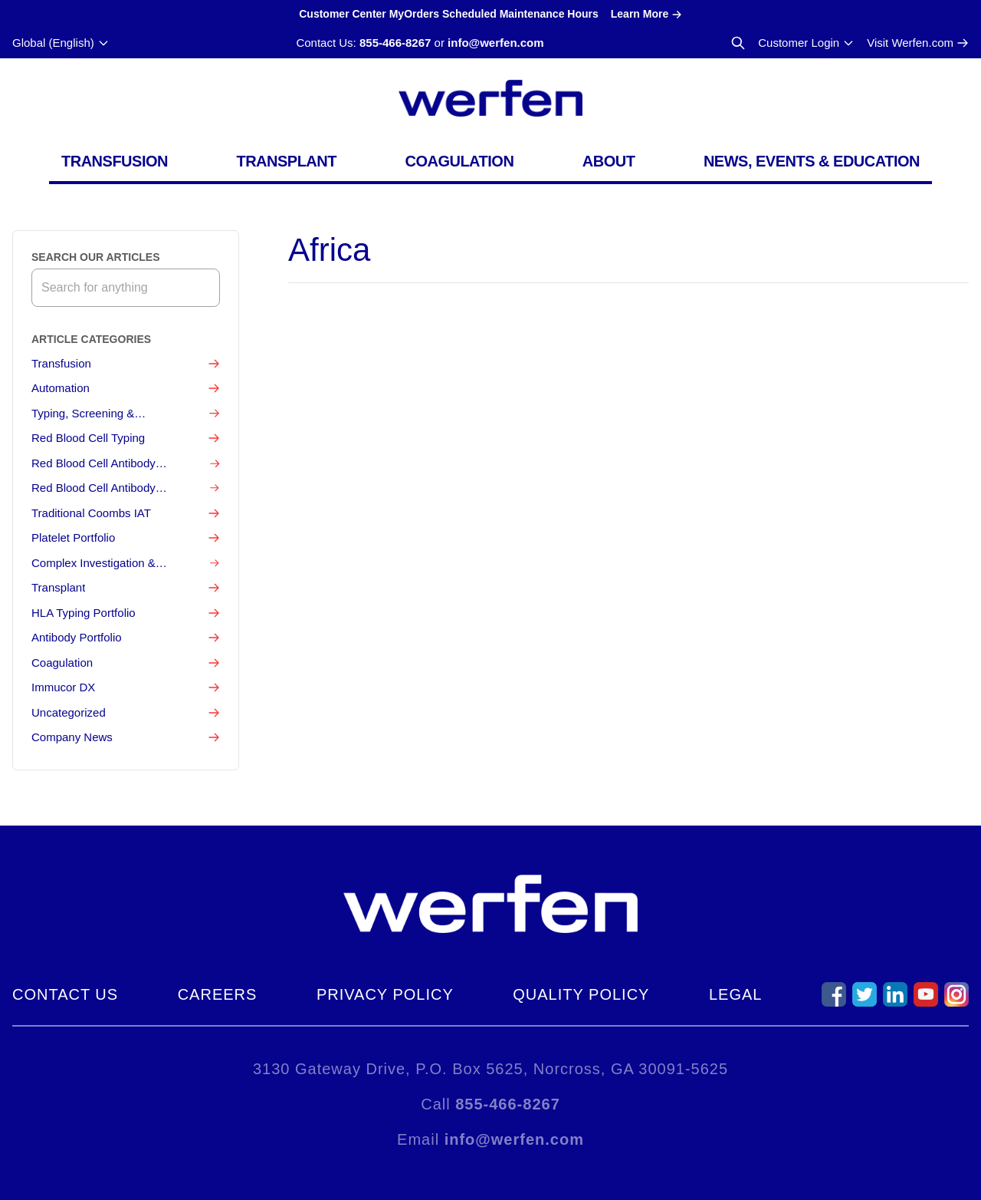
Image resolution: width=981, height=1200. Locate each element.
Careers (218, 994)
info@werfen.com (495, 42)
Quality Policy (581, 994)
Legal (735, 994)
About (608, 161)
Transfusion (114, 161)
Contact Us (65, 994)
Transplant (286, 161)
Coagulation (459, 161)
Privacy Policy (385, 994)
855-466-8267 (395, 42)
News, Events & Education (812, 161)
